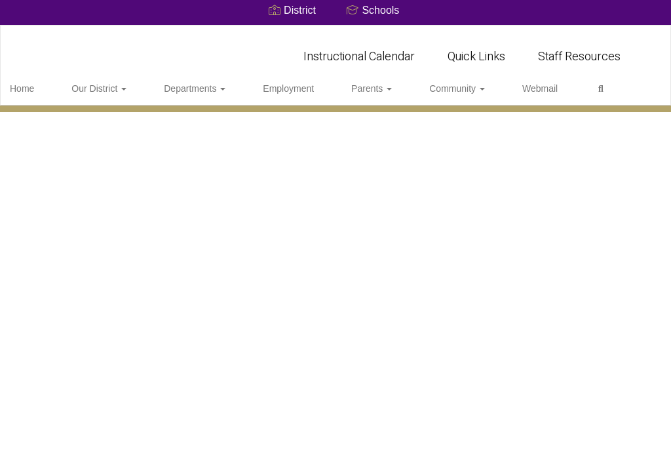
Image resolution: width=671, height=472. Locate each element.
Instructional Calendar (359, 50)
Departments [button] (179, 82)
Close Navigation (557, 87)
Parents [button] (321, 82)
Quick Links (476, 50)
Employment (255, 82)
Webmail (454, 82)
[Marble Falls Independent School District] (336, 34)
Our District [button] (101, 82)
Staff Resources (579, 50)
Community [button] (389, 82)
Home (42, 82)
